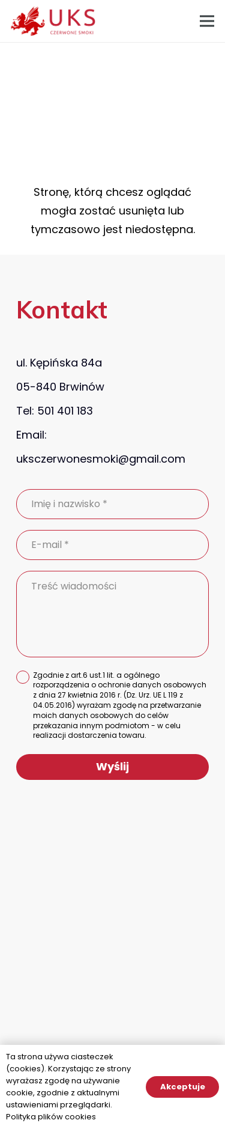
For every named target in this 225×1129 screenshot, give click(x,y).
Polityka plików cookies (51, 1116)
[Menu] (207, 21)
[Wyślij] (112, 767)
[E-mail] (112, 545)
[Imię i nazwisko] (112, 504)
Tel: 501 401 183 (54, 410)
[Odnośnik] (53, 21)
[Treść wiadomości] (112, 614)
